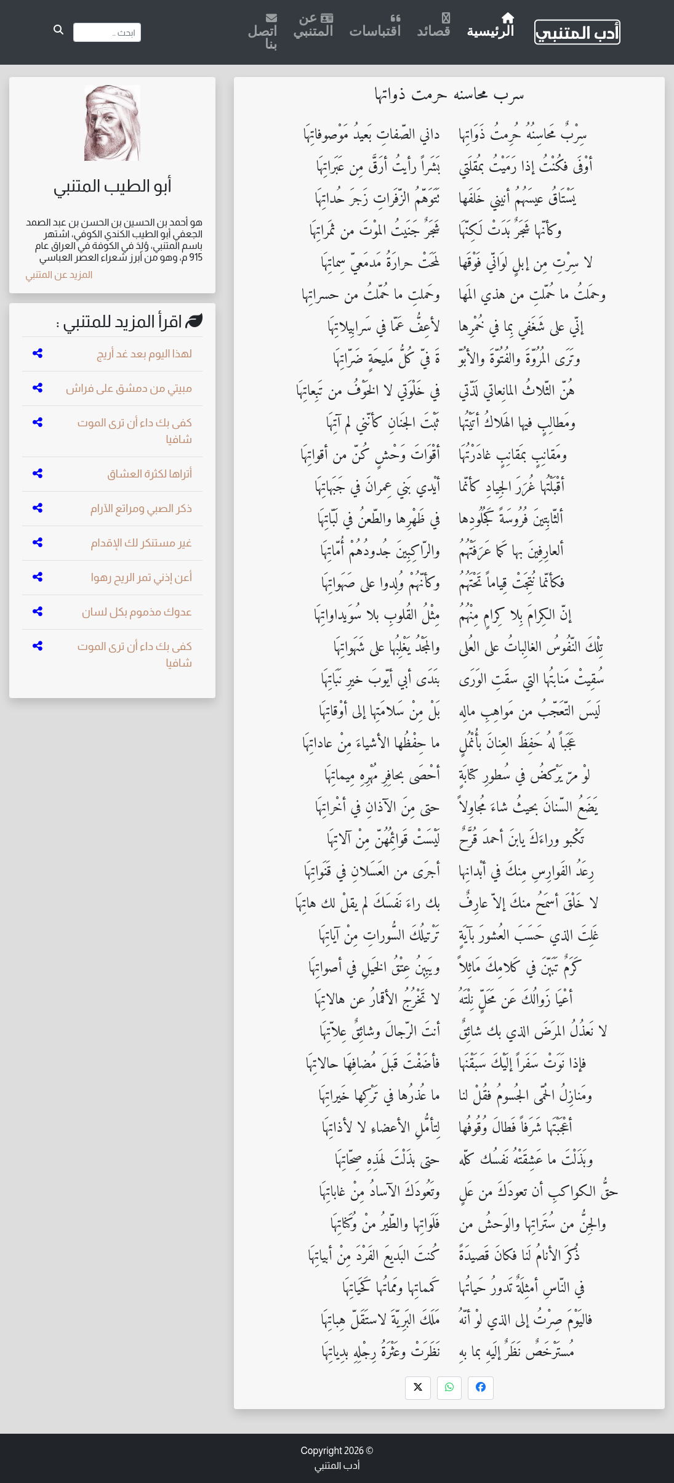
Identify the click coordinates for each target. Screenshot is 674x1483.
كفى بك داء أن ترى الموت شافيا (134, 430)
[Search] (107, 32)
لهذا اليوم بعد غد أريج (144, 353)
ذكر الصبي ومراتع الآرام (141, 508)
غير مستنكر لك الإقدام (141, 543)
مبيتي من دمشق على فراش (129, 388)
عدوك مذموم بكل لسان (137, 612)
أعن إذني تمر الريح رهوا (141, 577)
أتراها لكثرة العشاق (149, 474)
